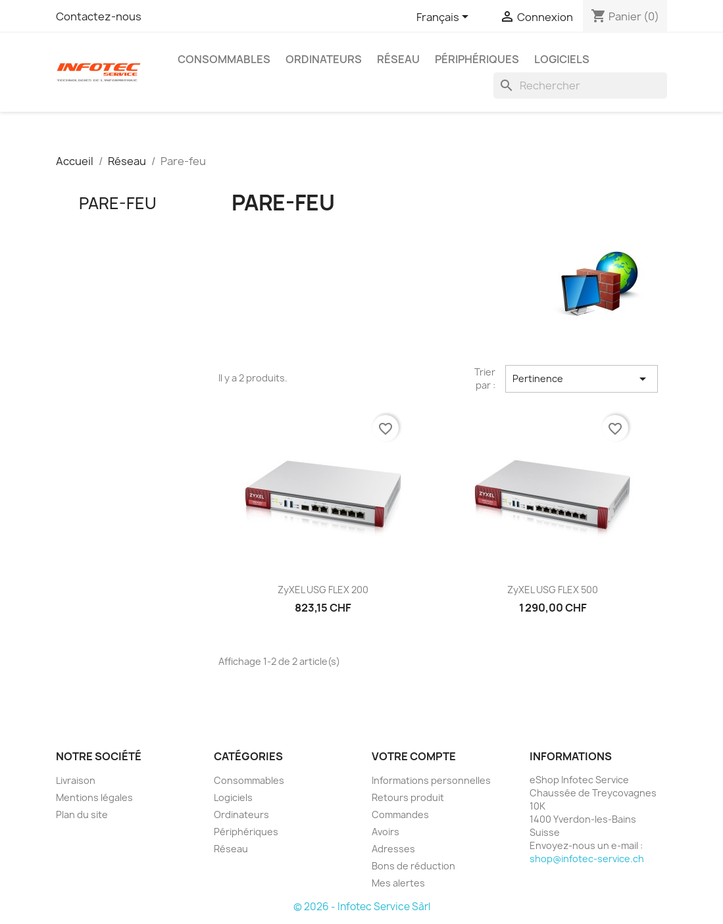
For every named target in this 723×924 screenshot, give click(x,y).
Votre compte (414, 756)
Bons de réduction (413, 866)
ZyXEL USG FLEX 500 (552, 589)
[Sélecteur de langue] (444, 18)
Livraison (75, 780)
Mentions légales (94, 797)
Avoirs (385, 831)
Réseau (398, 59)
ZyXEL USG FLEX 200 (323, 589)
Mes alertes (398, 883)
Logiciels (561, 59)
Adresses (393, 848)
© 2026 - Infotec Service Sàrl (361, 906)
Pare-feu (118, 203)
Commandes (400, 814)
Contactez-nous (98, 16)
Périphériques (477, 59)
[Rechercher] (580, 85)
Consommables (224, 59)
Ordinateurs (324, 59)
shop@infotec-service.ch (587, 858)
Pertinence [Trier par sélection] (581, 379)
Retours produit (408, 797)
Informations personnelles (431, 780)
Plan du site (82, 814)
